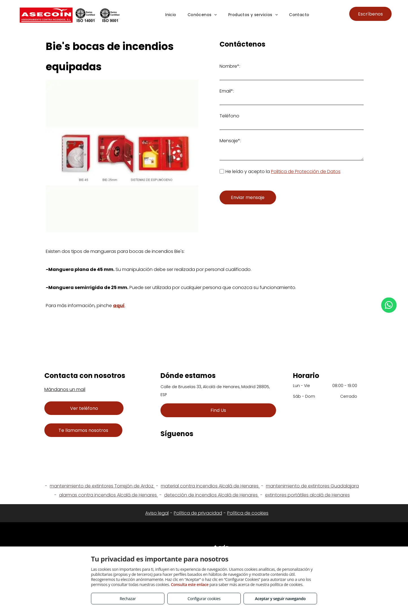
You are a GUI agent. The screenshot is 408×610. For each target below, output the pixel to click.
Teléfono (229, 116)
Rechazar (128, 598)
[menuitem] (171, 14)
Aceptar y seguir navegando (280, 598)
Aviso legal (157, 513)
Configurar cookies (204, 598)
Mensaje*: (230, 140)
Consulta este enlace (190, 584)
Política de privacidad (198, 513)
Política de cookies (247, 513)
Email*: (227, 91)
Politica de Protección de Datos (305, 171)
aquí (119, 305)
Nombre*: (230, 66)
